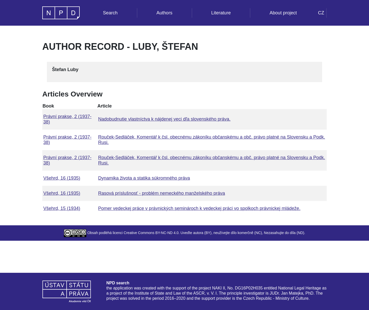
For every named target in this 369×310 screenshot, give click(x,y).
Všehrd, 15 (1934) (61, 208)
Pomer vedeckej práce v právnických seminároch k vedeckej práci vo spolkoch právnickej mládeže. (199, 208)
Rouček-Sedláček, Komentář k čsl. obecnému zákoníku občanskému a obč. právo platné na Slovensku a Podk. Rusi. (211, 139)
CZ (321, 12)
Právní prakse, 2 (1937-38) (67, 119)
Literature (221, 12)
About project (283, 12)
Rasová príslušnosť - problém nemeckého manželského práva (161, 193)
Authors (164, 12)
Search (110, 12)
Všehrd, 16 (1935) (61, 178)
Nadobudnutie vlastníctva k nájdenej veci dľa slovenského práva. (164, 119)
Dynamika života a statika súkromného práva (144, 178)
